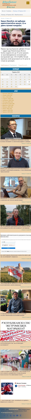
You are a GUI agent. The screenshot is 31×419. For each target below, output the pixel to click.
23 (16, 84)
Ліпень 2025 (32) (7, 108)
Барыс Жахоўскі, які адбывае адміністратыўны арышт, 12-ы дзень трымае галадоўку (13, 23)
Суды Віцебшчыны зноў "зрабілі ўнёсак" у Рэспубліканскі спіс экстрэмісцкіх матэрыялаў (13, 343)
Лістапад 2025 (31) (7, 102)
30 (16, 86)
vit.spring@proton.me (6, 412)
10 (20, 79)
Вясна (11, 7)
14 (7, 82)
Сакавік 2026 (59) (7, 95)
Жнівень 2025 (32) (7, 107)
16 (16, 82)
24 (20, 84)
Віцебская (9, 2)
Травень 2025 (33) (7, 112)
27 (2, 86)
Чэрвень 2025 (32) (7, 110)
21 (7, 84)
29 (11, 86)
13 (2, 82)
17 (20, 82)
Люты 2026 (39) (6, 97)
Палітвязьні (13, 65)
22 (11, 84)
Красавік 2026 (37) (7, 93)
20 (2, 84)
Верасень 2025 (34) (7, 105)
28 (7, 86)
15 (11, 82)
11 (24, 79)
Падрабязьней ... (23, 65)
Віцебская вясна (13, 409)
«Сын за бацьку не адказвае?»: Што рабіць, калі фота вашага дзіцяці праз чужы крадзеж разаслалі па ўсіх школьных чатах (15, 373)
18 (24, 82)
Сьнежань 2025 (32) (8, 100)
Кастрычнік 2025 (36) (8, 103)
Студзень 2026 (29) (7, 98)
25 (24, 84)
